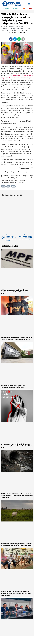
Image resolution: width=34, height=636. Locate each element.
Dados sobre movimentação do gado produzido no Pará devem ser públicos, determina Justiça (16, 544)
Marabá (15, 8)
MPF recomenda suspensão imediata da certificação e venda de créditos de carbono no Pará (16, 292)
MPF (8, 186)
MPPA (13, 186)
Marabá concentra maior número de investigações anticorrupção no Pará (13, 386)
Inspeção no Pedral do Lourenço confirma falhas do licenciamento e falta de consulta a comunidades (16, 593)
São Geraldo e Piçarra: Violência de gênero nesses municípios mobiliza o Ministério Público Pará (17, 446)
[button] (11, 39)
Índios (3, 186)
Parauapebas (5, 8)
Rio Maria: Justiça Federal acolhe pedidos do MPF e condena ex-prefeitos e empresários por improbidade (16, 495)
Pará (30, 8)
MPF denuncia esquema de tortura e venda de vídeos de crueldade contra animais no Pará (16, 338)
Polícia (23, 8)
